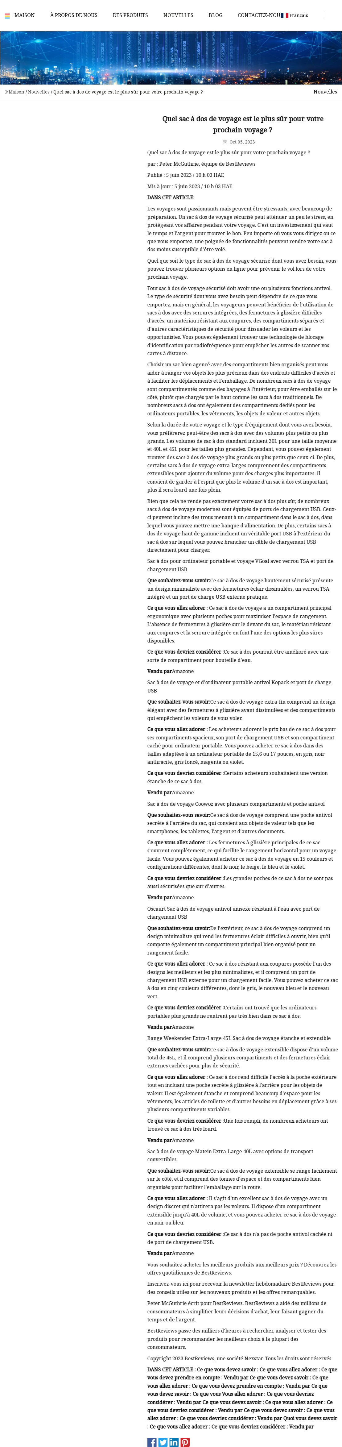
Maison (24, 15)
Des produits (130, 15)
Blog (215, 15)
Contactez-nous (260, 15)
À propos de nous (73, 15)
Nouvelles (178, 15)
